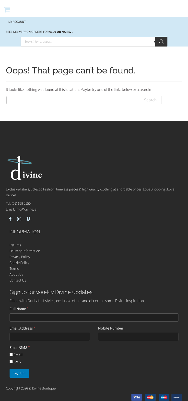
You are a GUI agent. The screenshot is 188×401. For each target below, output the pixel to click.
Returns (15, 245)
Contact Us (18, 280)
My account (17, 22)
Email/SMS (20, 347)
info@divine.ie (26, 209)
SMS (15, 362)
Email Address (22, 328)
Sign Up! (19, 373)
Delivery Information (25, 251)
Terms (14, 268)
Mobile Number (110, 328)
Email (16, 355)
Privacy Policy (20, 256)
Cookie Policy (19, 262)
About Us (16, 274)
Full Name (19, 309)
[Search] (161, 42)
